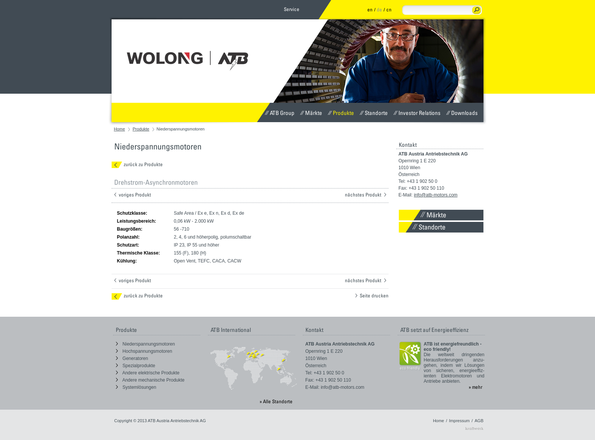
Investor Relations (417, 112)
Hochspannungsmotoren (144, 351)
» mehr (475, 387)
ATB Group (279, 112)
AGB (479, 420)
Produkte (341, 112)
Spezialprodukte (135, 365)
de (379, 9)
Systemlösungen (136, 387)
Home (119, 129)
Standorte (374, 112)
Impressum (459, 420)
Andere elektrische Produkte (147, 373)
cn (389, 9)
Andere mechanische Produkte (150, 380)
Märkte (311, 112)
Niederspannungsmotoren (145, 344)
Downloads (462, 112)
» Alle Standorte (276, 401)
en (370, 9)
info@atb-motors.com (436, 195)
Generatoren (132, 358)
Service (291, 9)
